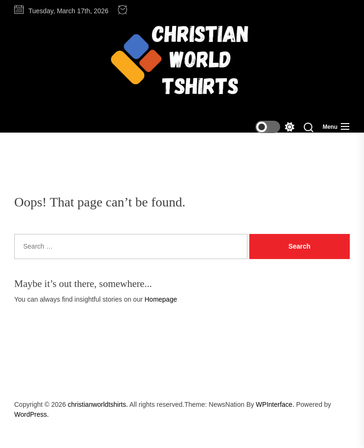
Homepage (161, 299)
